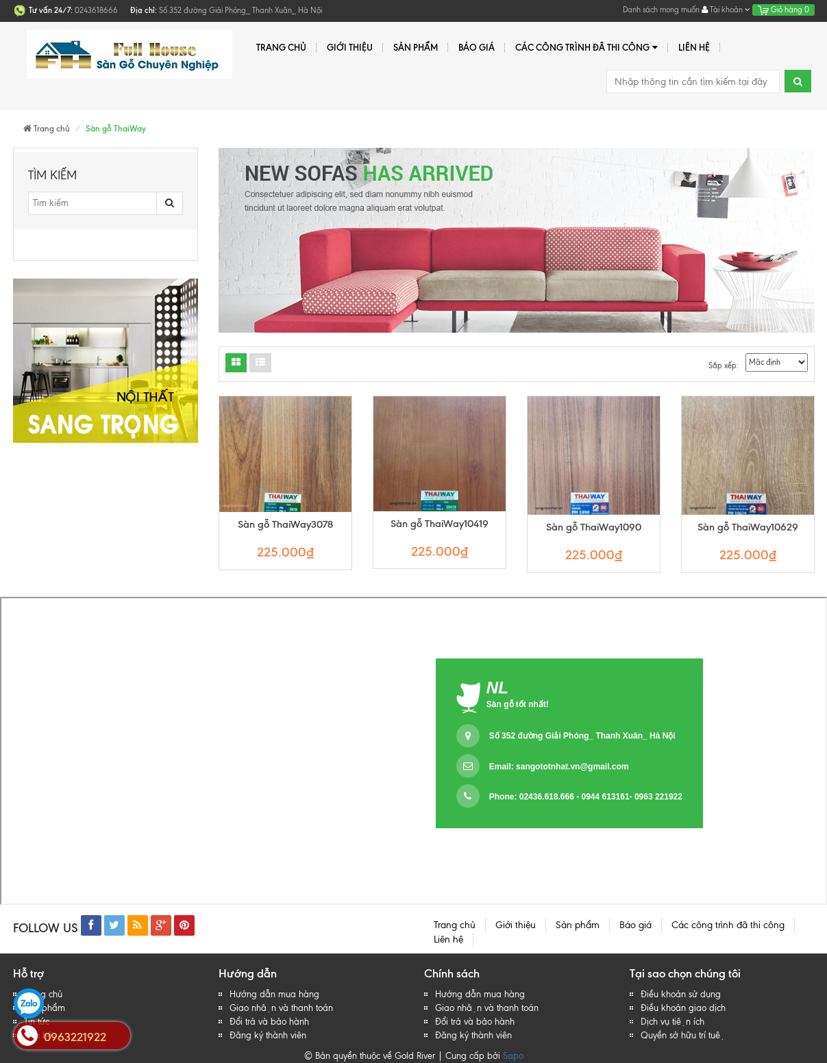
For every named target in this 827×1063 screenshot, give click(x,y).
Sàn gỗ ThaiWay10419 (440, 524)
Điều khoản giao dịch (683, 1008)
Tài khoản (726, 9)
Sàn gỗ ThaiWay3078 (285, 524)
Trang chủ (281, 47)
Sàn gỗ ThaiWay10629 (748, 527)
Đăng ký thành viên (268, 1035)
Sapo (513, 1056)
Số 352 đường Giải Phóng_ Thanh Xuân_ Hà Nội (582, 736)
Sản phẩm (415, 47)
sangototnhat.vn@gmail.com (572, 766)
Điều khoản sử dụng (681, 994)
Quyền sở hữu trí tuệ (683, 1035)
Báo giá (476, 47)
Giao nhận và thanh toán (281, 1008)
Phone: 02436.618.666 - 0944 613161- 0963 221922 (585, 797)
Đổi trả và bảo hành (269, 1021)
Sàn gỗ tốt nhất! (517, 704)
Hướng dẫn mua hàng (274, 994)
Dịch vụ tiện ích (672, 1021)
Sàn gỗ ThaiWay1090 (593, 527)
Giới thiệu (350, 47)
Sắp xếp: (723, 365)
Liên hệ (694, 47)
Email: (559, 766)
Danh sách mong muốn (661, 9)
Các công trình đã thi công (586, 47)
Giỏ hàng (783, 9)
